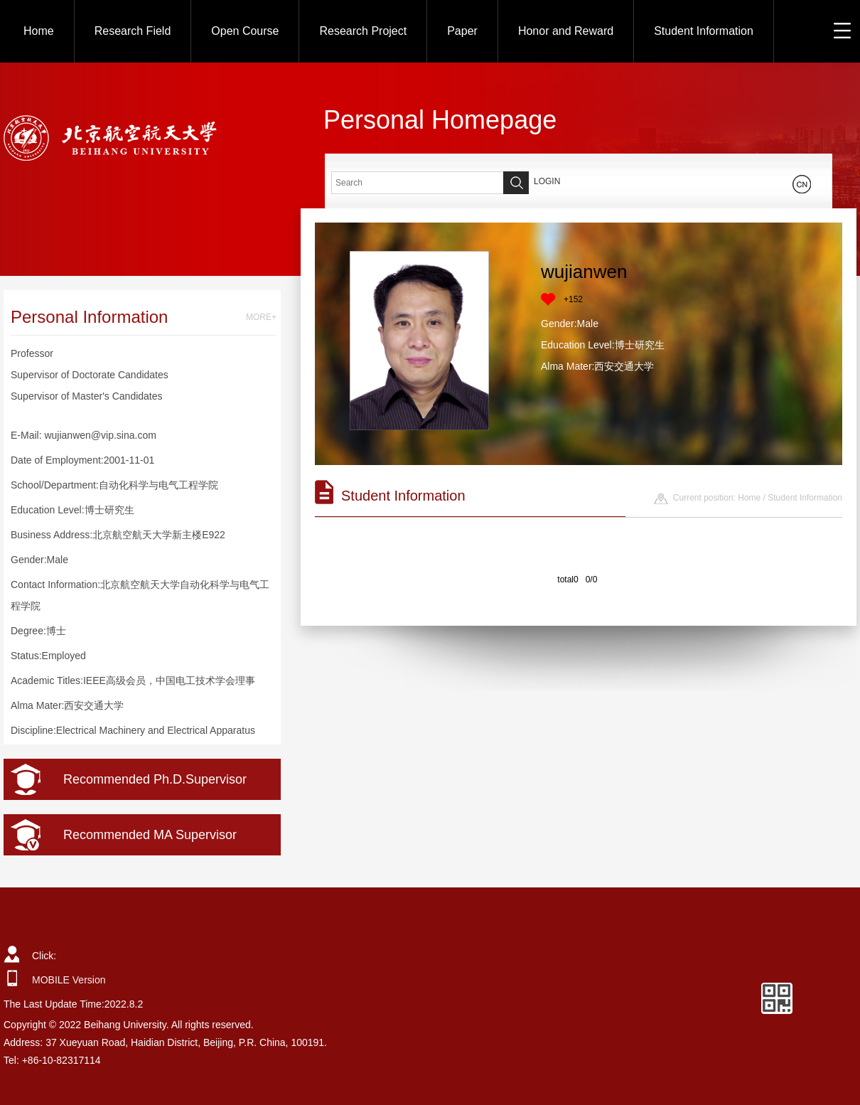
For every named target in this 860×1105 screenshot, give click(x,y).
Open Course (245, 31)
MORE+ (261, 317)
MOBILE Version (69, 980)
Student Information (703, 31)
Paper (462, 31)
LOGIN (547, 181)
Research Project (363, 31)
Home (38, 31)
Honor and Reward (565, 31)
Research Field (133, 31)
